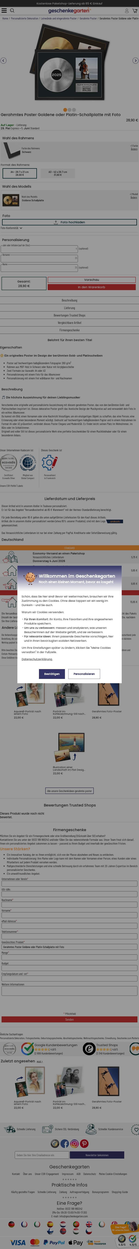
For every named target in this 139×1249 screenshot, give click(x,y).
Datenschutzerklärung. (37, 659)
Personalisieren (84, 674)
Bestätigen (52, 674)
